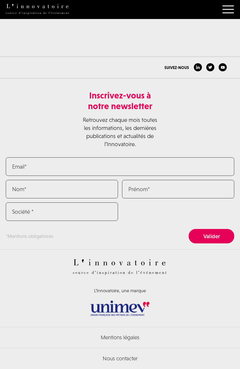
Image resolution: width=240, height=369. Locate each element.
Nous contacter (120, 358)
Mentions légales (120, 337)
